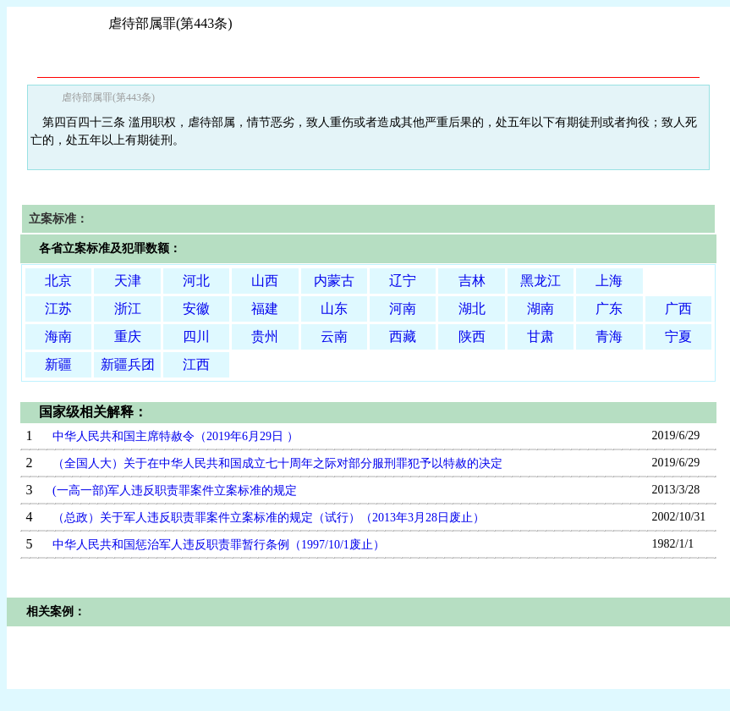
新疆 (58, 364)
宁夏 (678, 336)
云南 (334, 336)
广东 (609, 308)
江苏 (58, 308)
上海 (609, 280)
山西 (264, 280)
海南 (58, 336)
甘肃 (540, 336)
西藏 (402, 336)
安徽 (196, 308)
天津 (127, 280)
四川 (196, 336)
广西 (678, 308)
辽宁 (402, 280)
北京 (58, 280)
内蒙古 (334, 280)
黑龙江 (540, 280)
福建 (264, 308)
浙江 (127, 308)
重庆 (127, 336)
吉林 (472, 280)
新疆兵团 (128, 364)
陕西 (472, 336)
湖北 (472, 308)
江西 (196, 364)
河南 (402, 308)
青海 (609, 336)
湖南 (540, 308)
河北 (196, 280)
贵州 (264, 336)
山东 (334, 308)
